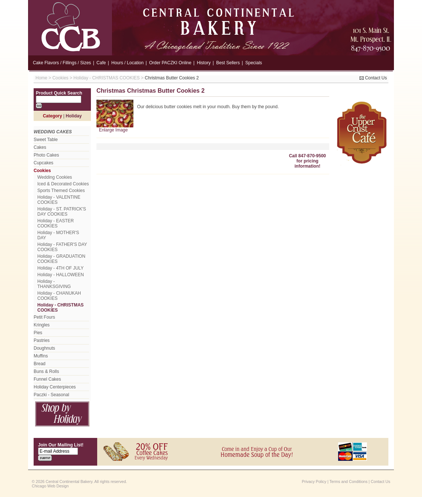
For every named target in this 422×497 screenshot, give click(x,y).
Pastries (42, 340)
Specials (253, 62)
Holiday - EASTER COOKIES (55, 223)
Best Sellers (228, 62)
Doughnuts (44, 348)
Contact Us (373, 77)
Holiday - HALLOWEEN (60, 274)
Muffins (41, 356)
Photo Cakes (46, 155)
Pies (38, 332)
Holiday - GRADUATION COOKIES (61, 259)
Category (52, 116)
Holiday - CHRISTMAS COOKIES (107, 77)
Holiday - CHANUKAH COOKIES (59, 296)
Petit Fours (44, 317)
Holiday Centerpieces (55, 387)
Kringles (42, 325)
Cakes (40, 147)
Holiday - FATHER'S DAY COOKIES (62, 247)
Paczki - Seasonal (51, 394)
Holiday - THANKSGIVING (54, 284)
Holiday (74, 116)
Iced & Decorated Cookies (63, 183)
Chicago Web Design (50, 486)
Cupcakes (43, 162)
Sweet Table (46, 139)
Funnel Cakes (47, 379)
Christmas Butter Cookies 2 (172, 77)
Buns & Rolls (46, 371)
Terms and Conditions (349, 481)
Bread (39, 363)
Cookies (60, 77)
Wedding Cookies (54, 177)
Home (41, 77)
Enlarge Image (113, 130)
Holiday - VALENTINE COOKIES (58, 200)
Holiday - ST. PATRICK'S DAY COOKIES (61, 211)
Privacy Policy (314, 481)
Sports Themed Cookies (61, 190)
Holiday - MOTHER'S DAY (58, 235)
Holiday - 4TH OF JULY (60, 268)
